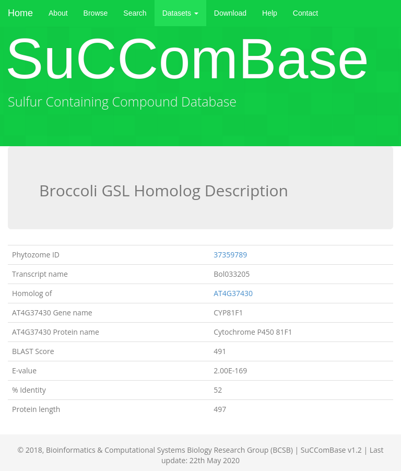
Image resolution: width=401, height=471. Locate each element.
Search (134, 13)
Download (230, 13)
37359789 (230, 255)
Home (20, 13)
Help (269, 13)
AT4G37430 (233, 293)
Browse (96, 13)
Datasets (180, 13)
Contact (305, 13)
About (58, 13)
